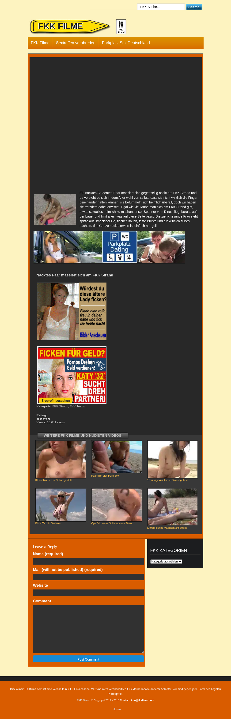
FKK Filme (40, 43)
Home (117, 709)
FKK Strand (60, 406)
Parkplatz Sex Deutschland (126, 43)
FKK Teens (77, 406)
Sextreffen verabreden (75, 43)
